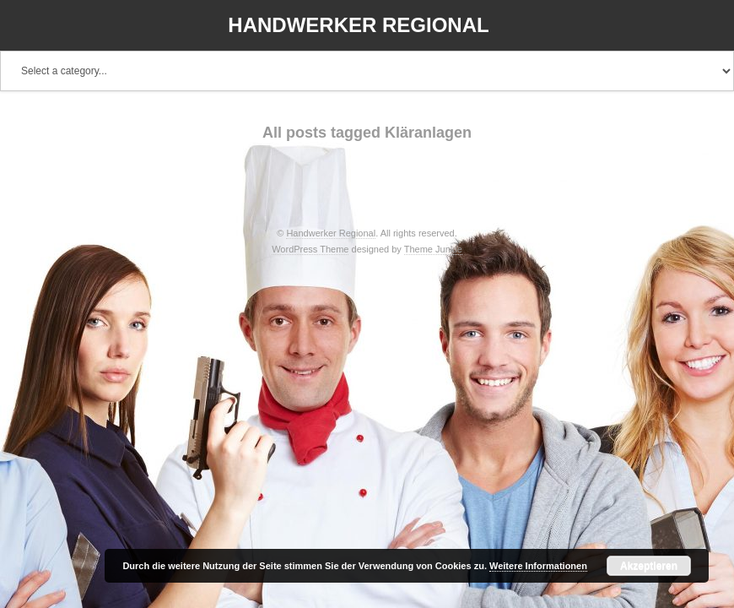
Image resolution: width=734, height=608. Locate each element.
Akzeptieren (648, 566)
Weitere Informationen (538, 566)
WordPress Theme (310, 249)
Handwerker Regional (358, 25)
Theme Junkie (433, 249)
